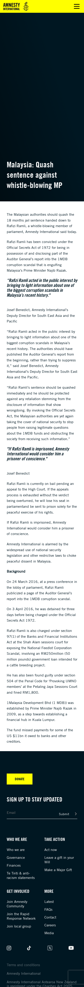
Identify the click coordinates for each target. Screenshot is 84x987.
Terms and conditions (23, 965)
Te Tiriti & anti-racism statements (21, 875)
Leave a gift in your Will (59, 859)
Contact (50, 917)
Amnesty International (24, 973)
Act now (50, 849)
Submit (64, 814)
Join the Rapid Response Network (21, 916)
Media (49, 933)
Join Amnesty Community (17, 903)
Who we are (16, 849)
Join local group (19, 926)
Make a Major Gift (58, 870)
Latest (49, 901)
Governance (16, 857)
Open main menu (77, 6)
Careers (50, 925)
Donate (19, 779)
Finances (14, 865)
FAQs (48, 909)
